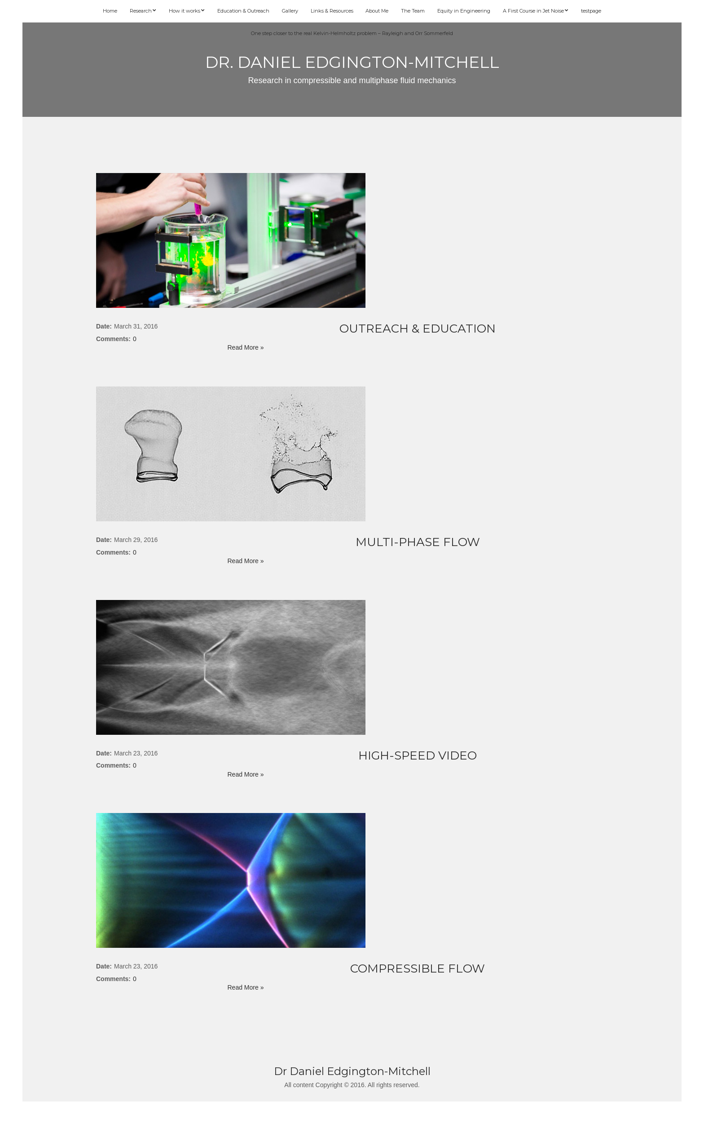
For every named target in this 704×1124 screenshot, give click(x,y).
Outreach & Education (417, 328)
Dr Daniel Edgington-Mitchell (352, 1071)
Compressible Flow (417, 968)
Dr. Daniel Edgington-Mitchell (352, 62)
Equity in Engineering (463, 11)
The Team (413, 11)
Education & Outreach (243, 11)
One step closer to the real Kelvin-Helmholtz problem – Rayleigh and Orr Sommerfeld (352, 33)
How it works (184, 11)
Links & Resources (332, 11)
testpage (591, 11)
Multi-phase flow (418, 542)
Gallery (290, 11)
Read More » (246, 347)
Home (110, 11)
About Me (376, 11)
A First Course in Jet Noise (533, 11)
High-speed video (417, 755)
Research (141, 11)
